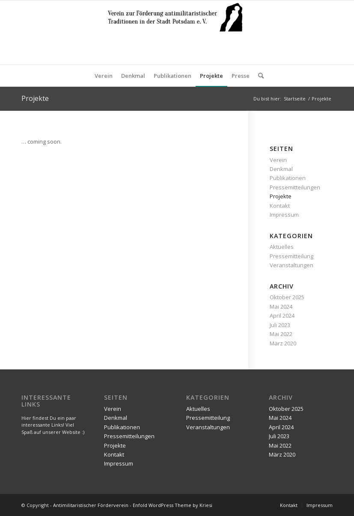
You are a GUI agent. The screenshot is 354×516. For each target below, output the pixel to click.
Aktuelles (282, 247)
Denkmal (281, 169)
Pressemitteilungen (295, 187)
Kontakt (280, 205)
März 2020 (283, 343)
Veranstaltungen (291, 265)
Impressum (284, 214)
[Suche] (259, 75)
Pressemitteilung (291, 256)
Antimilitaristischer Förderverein (90, 505)
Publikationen (288, 178)
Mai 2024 (281, 306)
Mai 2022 (281, 334)
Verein (278, 160)
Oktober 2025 (287, 297)
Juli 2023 (280, 325)
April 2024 (282, 315)
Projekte (35, 98)
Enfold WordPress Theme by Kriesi (172, 505)
